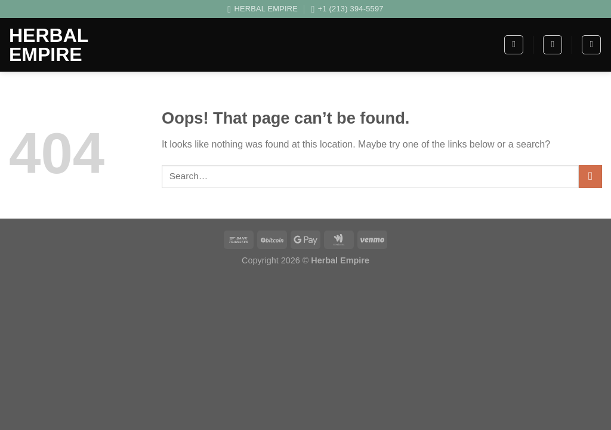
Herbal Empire (48, 45)
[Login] (591, 44)
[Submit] (590, 176)
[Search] (552, 44)
